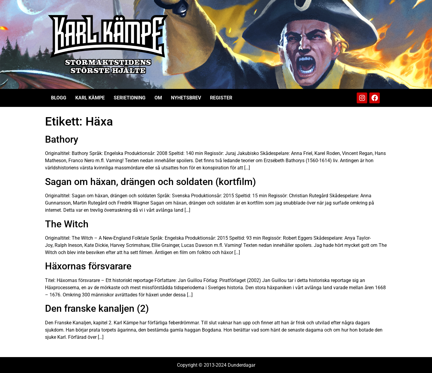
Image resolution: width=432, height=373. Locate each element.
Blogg (58, 98)
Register (221, 98)
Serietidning (130, 98)
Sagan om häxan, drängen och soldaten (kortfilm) (150, 181)
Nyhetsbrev (186, 98)
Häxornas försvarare (88, 266)
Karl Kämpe (90, 98)
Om (158, 98)
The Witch (66, 224)
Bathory (61, 139)
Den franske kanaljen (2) (97, 308)
